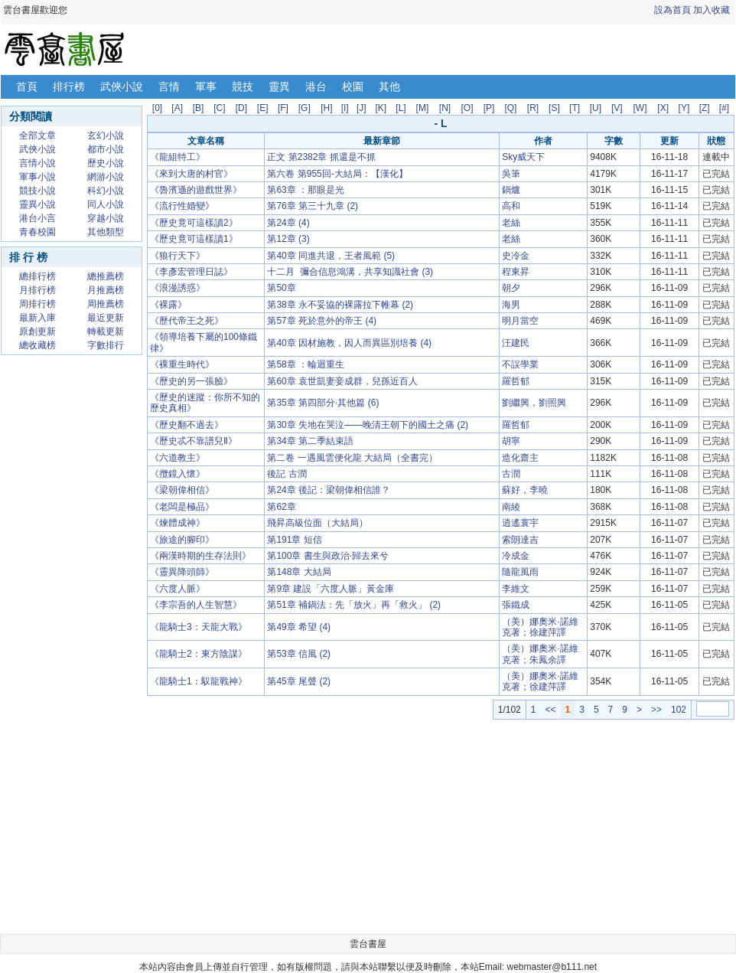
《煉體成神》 (177, 523)
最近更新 (105, 317)
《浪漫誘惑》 (177, 287)
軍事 (206, 86)
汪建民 (515, 343)
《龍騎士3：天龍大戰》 (198, 627)
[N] (445, 108)
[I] (345, 108)
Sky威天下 (523, 157)
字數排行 (105, 345)
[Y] (684, 108)
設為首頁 (672, 10)
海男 (511, 304)
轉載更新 (105, 331)
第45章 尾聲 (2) (299, 681)
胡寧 (511, 441)
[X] (663, 108)
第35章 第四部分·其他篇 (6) (323, 402)
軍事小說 (37, 176)
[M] (422, 108)
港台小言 (37, 218)
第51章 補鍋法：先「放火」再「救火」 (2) (354, 604)
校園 (352, 86)
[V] (617, 108)
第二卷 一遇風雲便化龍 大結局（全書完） (352, 457)
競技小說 (37, 190)
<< (550, 709)
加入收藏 (711, 10)
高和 (511, 206)
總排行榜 (37, 276)
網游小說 (105, 176)
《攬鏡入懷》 (177, 474)
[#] (724, 108)
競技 (242, 86)
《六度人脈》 (177, 588)
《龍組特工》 (177, 157)
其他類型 (105, 232)
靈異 (279, 86)
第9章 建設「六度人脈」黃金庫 (330, 588)
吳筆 (511, 173)
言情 (169, 86)
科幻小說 (105, 190)
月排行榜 (37, 290)
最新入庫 (37, 317)
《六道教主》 (177, 457)
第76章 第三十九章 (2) (312, 206)
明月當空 (520, 320)
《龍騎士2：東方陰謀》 (198, 653)
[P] (489, 108)
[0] (157, 108)
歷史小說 (105, 163)
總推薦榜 (105, 276)
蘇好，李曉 (525, 490)
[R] (533, 108)
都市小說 (105, 149)
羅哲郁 (515, 381)
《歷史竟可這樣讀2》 (194, 222)
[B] (198, 108)
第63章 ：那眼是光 (305, 189)
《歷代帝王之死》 (186, 320)
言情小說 (37, 163)
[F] (283, 108)
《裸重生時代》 (182, 364)
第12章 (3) (288, 238)
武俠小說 (121, 86)
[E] (263, 108)
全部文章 (37, 135)
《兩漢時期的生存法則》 (200, 555)
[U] (595, 108)
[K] (381, 108)
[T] (574, 108)
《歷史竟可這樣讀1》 (194, 238)
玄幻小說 (105, 135)
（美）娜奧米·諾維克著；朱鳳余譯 (540, 653)
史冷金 (515, 255)
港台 (316, 86)
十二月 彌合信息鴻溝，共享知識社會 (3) (350, 271)
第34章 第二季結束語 (310, 441)
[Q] (510, 108)
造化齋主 (520, 457)
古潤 (511, 474)
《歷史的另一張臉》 (191, 381)
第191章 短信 (294, 539)
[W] (639, 108)
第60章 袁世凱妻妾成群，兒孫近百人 (342, 381)
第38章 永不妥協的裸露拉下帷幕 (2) (340, 304)
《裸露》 (168, 304)
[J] (361, 108)
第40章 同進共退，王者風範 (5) (331, 255)
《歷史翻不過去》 (186, 425)
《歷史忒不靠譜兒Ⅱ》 (193, 441)
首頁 (26, 86)
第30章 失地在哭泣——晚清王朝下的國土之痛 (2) (367, 425)
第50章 (281, 287)
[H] (326, 108)
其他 (389, 86)
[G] (304, 108)
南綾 (511, 506)
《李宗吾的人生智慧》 (196, 604)
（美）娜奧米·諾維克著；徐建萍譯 (540, 627)
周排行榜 (37, 304)
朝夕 (511, 287)
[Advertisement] (72, 592)
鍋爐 (511, 189)
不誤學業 (520, 364)
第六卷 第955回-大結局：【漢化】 (337, 173)
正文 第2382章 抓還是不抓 (321, 157)
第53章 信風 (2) (299, 653)
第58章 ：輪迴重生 (305, 364)
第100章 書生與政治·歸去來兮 (328, 555)
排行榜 (69, 86)
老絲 (511, 222)
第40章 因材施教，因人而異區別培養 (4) (349, 343)
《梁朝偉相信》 (182, 490)
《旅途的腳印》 (182, 539)
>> (656, 709)
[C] (219, 108)
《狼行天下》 (177, 255)
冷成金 (515, 555)
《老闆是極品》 (182, 506)
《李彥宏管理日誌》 (191, 271)
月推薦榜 (105, 290)
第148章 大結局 (299, 571)
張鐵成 (515, 604)
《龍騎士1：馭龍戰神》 (198, 681)
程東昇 (515, 271)
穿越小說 (105, 218)
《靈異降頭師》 (182, 571)
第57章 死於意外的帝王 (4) (321, 320)
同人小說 (105, 204)
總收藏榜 (37, 345)
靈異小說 (37, 204)
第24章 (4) (288, 222)
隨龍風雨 (520, 571)
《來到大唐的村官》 (191, 173)
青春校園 (37, 232)
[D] (241, 108)
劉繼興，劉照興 (534, 402)
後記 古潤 (286, 474)
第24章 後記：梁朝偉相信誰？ (328, 490)
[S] (554, 108)
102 (678, 709)
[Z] (704, 108)
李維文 (515, 588)
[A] (177, 108)
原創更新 (37, 331)
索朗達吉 (520, 539)
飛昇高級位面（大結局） (317, 523)
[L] (400, 108)
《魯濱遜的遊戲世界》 (196, 189)
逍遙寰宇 (520, 523)
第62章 (281, 506)
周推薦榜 (105, 304)
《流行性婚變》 (182, 206)
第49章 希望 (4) (299, 627)
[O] (467, 108)
